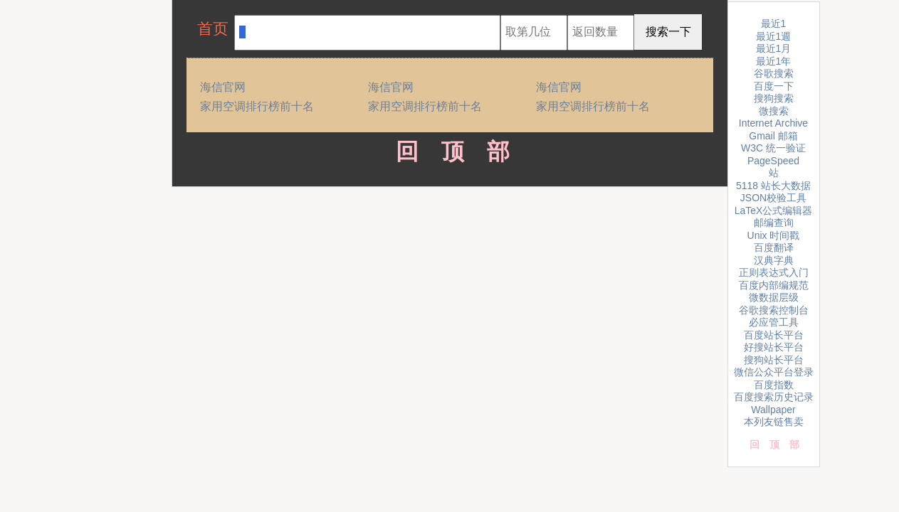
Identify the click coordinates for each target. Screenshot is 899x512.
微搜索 (774, 111)
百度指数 (774, 384)
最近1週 (774, 36)
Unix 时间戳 (773, 235)
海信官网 (223, 87)
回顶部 (449, 151)
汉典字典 (774, 260)
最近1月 (774, 48)
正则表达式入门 (774, 272)
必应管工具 (774, 322)
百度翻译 (774, 247)
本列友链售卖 (774, 421)
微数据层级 (774, 297)
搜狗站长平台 (774, 360)
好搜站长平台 (774, 347)
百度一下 (774, 86)
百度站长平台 (774, 335)
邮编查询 (774, 222)
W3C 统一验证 (773, 148)
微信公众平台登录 (774, 372)
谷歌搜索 (774, 73)
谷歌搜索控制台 (774, 310)
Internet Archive (773, 123)
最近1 (774, 23)
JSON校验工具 (773, 197)
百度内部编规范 (774, 285)
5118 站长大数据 (773, 185)
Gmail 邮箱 (773, 136)
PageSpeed (773, 160)
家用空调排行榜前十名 (257, 106)
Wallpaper (773, 409)
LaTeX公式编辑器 (774, 210)
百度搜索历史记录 (774, 396)
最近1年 (774, 61)
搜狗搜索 (774, 98)
